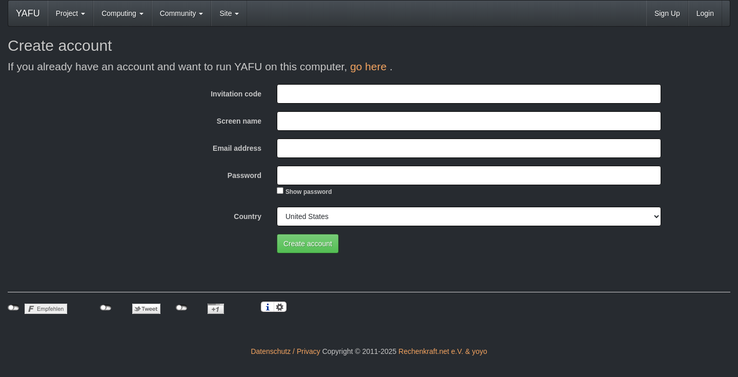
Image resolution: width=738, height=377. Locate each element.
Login (705, 13)
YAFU (28, 13)
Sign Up (667, 13)
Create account (307, 244)
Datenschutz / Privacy (285, 351)
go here (369, 66)
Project (70, 13)
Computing (122, 13)
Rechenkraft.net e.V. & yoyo (443, 351)
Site (229, 13)
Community (181, 13)
